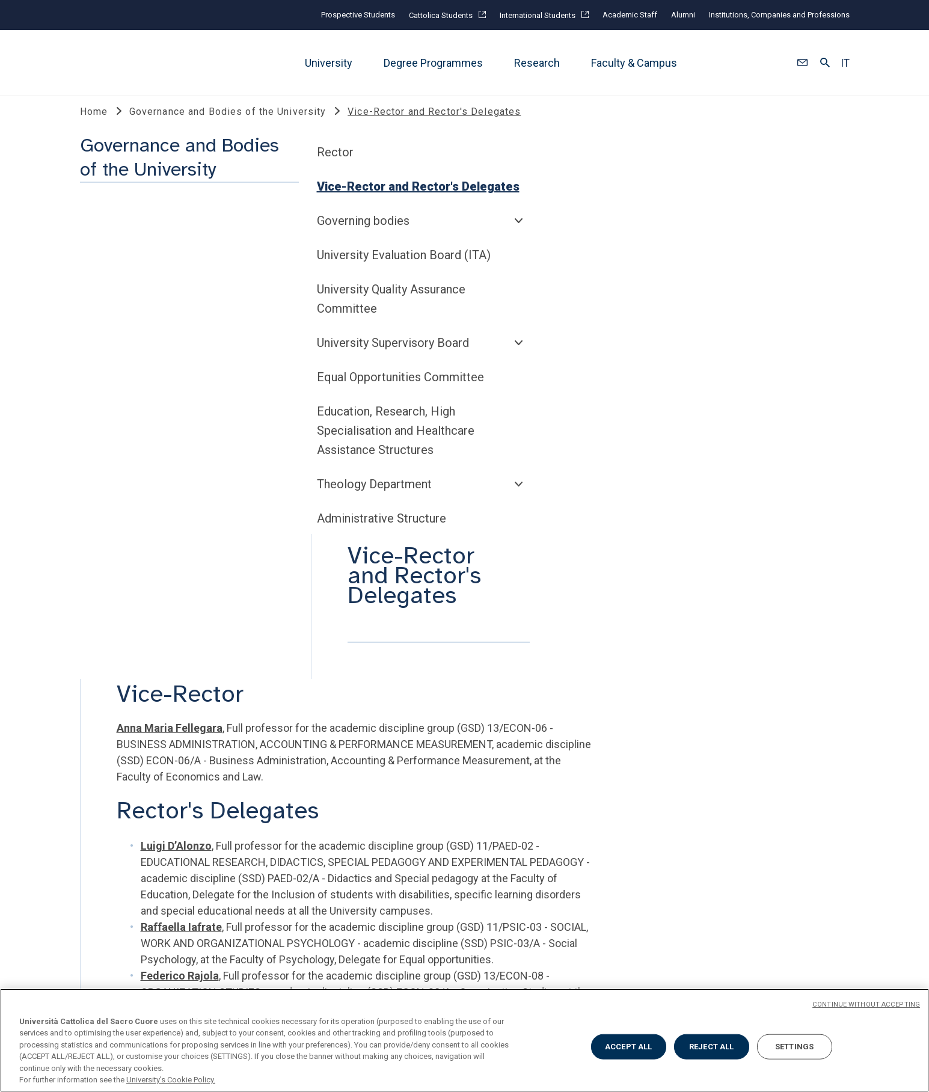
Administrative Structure (150, 623)
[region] (464, 1040)
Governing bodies (132, 325)
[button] (802, 63)
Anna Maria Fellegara (400, 320)
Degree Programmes (433, 63)
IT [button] (845, 63)
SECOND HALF (678, 708)
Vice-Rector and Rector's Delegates (187, 291)
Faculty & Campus (634, 63)
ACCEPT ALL (628, 1046)
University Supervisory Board (162, 447)
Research (537, 63)
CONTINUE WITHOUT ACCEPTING (866, 1004)
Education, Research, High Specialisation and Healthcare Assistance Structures (165, 535)
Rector (104, 257)
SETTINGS (794, 1046)
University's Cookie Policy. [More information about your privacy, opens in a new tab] (170, 1079)
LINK (93, 708)
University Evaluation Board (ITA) (173, 359)
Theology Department (143, 588)
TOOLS (287, 708)
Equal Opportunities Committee (169, 481)
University (328, 63)
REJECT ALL (711, 1046)
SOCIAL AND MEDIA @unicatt (514, 708)
